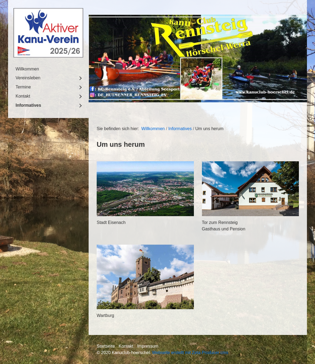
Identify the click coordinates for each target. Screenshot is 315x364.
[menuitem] (48, 69)
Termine (23, 87)
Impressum (147, 346)
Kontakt (23, 96)
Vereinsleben (28, 78)
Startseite (106, 346)
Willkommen (27, 69)
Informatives (28, 105)
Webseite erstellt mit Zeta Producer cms (190, 352)
